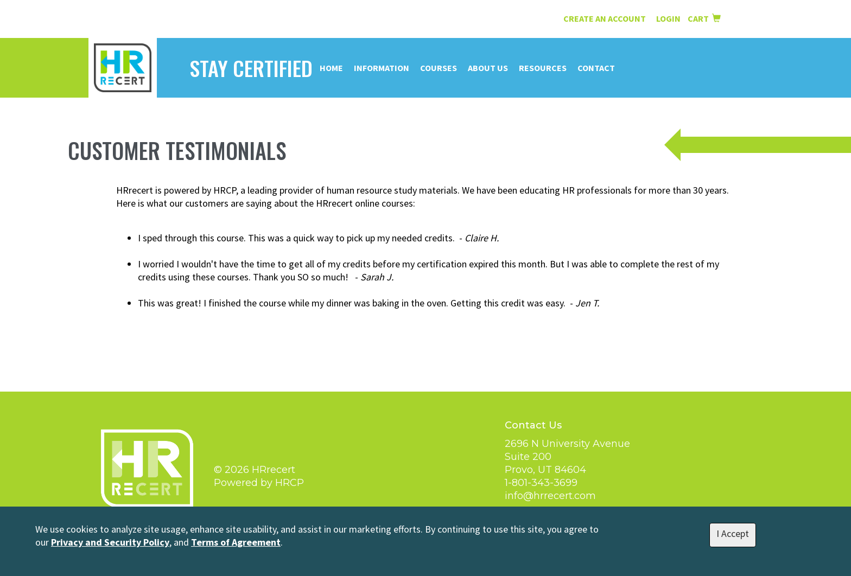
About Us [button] (488, 67)
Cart (704, 18)
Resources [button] (543, 67)
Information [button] (381, 67)
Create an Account (604, 18)
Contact (596, 67)
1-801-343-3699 (541, 483)
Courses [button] (438, 67)
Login (669, 18)
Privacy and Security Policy (110, 542)
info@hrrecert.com (550, 496)
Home (331, 67)
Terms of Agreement (236, 542)
